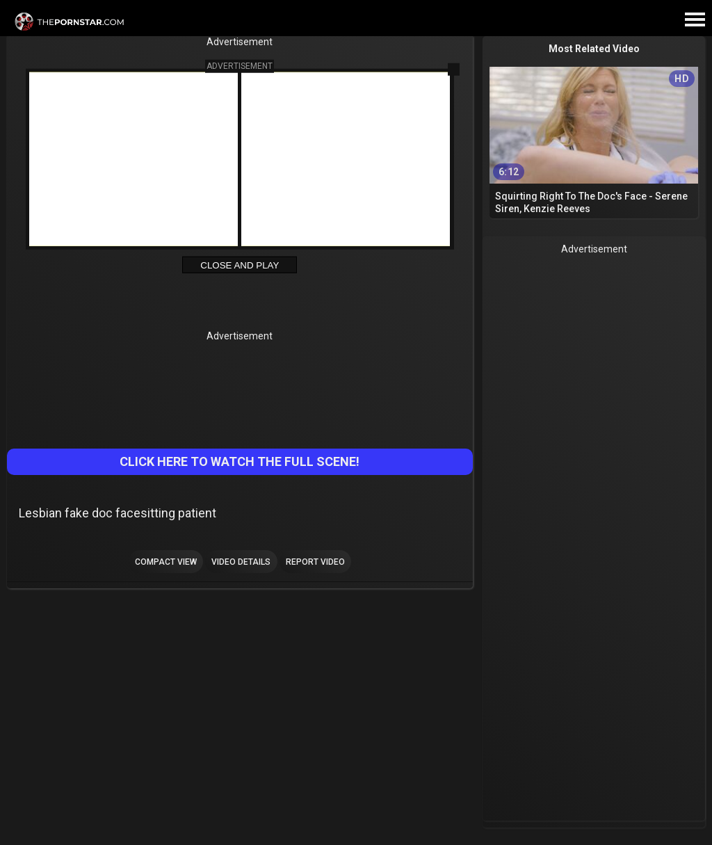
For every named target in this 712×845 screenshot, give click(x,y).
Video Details (240, 562)
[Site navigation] (694, 20)
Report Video (315, 562)
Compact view (166, 562)
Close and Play (239, 265)
